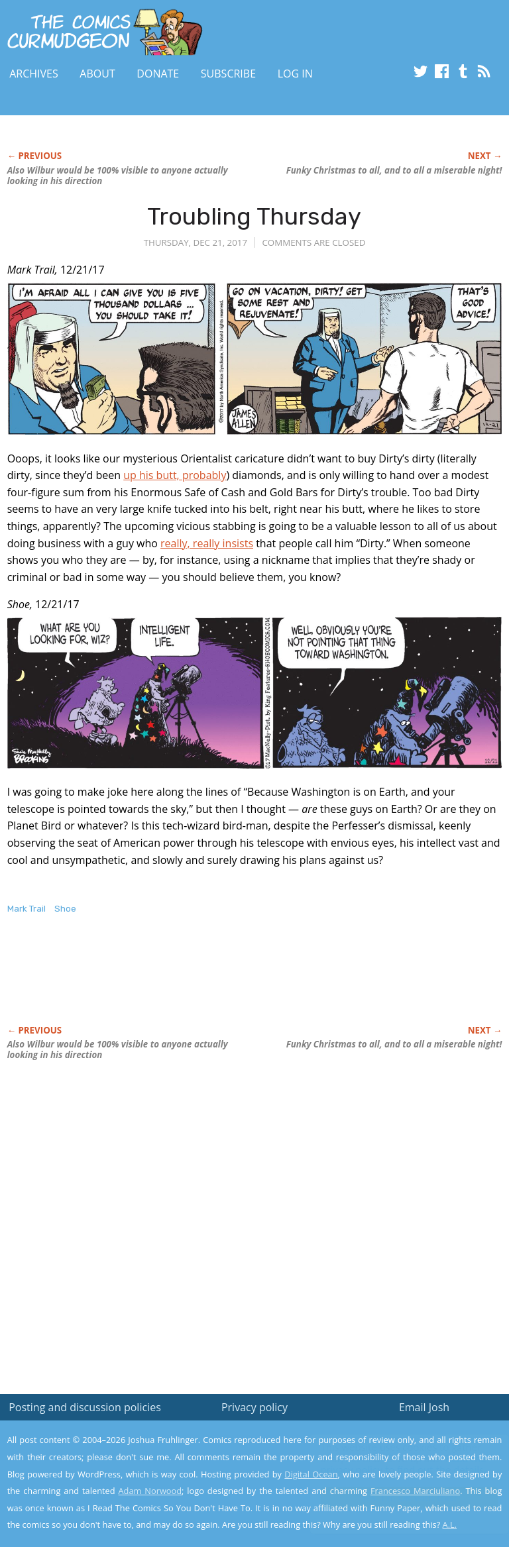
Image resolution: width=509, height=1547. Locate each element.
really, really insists (206, 543)
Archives (33, 73)
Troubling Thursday (254, 216)
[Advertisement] (162, 984)
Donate (158, 73)
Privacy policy (254, 1407)
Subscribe (228, 73)
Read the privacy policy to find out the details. (391, 1464)
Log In (295, 73)
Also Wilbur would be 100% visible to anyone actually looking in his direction (117, 175)
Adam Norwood (150, 1491)
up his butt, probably (174, 475)
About (97, 73)
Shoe (65, 909)
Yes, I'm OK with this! (397, 1498)
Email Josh (424, 1407)
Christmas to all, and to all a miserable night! (394, 170)
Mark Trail (26, 909)
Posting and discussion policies (85, 1407)
